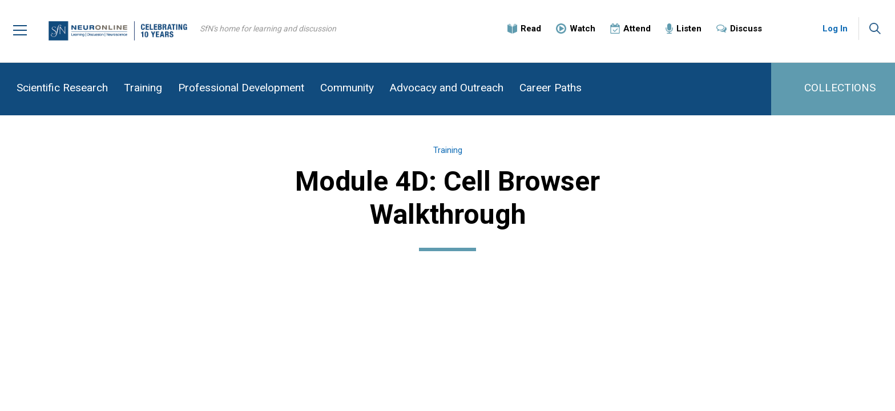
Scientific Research (62, 87)
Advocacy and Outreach (446, 87)
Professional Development (241, 87)
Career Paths (550, 87)
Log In (835, 28)
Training (143, 87)
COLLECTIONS (840, 87)
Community (347, 87)
